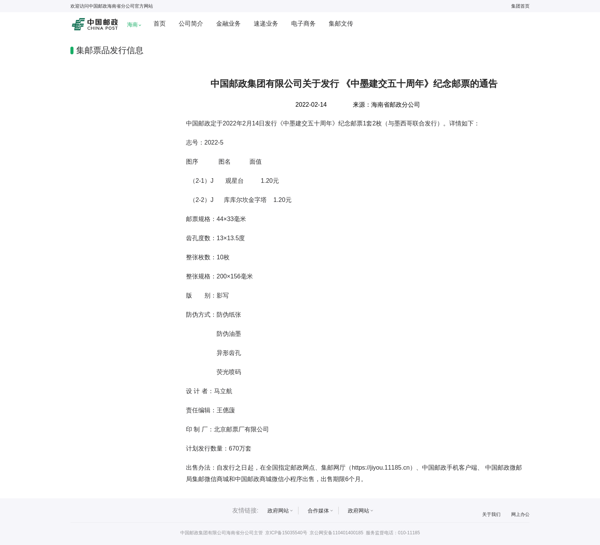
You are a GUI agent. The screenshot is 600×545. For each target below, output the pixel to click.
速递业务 (266, 23)
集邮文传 (341, 23)
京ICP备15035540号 (286, 532)
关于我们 (491, 514)
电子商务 (303, 23)
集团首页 (520, 6)
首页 (159, 23)
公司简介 (191, 23)
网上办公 (520, 514)
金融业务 (228, 23)
